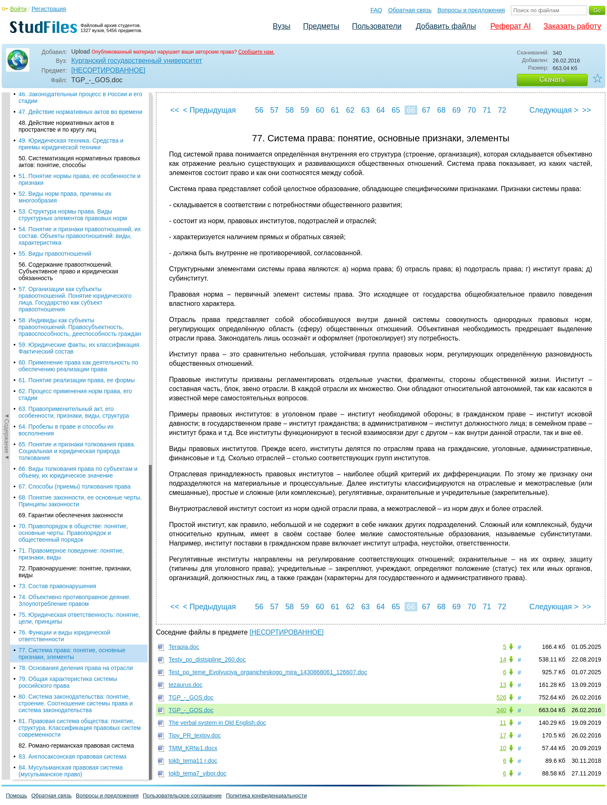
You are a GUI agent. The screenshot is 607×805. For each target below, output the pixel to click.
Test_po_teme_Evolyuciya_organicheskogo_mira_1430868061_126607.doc (268, 672)
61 (335, 110)
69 (456, 110)
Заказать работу (572, 26)
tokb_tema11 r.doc (193, 760)
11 (503, 722)
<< (174, 110)
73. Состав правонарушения (57, 194)
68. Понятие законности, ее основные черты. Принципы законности (80, 109)
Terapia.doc (184, 646)
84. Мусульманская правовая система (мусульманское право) (71, 379)
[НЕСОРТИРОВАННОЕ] (108, 70)
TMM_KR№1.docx (193, 748)
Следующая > (553, 110)
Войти (18, 8)
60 (320, 110)
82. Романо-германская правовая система (76, 353)
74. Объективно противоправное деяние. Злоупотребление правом (75, 208)
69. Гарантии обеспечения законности (71, 123)
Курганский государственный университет (136, 60)
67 (426, 110)
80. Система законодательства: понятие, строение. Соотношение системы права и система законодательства (76, 311)
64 (380, 110)
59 (305, 110)
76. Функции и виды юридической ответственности (64, 244)
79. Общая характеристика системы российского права (68, 290)
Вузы (281, 26)
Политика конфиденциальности (266, 795)
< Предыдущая (209, 110)
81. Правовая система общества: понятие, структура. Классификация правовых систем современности (80, 336)
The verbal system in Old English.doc (217, 722)
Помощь (16, 795)
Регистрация (49, 8)
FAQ (376, 10)
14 (503, 659)
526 (501, 697)
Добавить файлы (446, 26)
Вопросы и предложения (471, 10)
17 (503, 735)
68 (441, 110)
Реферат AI (510, 26)
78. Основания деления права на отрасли (76, 276)
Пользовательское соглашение (182, 795)
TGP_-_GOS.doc (191, 697)
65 (396, 110)
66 (411, 110)
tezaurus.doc (185, 684)
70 (471, 110)
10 (503, 748)
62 (350, 110)
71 (487, 110)
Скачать (552, 79)
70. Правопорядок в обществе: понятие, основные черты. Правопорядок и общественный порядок (73, 141)
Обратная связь (410, 10)
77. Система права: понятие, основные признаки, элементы (72, 261)
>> (586, 110)
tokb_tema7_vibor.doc (197, 773)
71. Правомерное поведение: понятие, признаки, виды (71, 162)
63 (365, 110)
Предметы (321, 26)
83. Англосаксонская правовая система (72, 364)
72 (502, 110)
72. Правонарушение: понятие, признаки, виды (75, 179)
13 (503, 684)
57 (274, 110)
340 (501, 710)
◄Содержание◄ (6, 240)
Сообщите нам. (256, 51)
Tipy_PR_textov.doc (195, 735)
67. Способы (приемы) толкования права (75, 94)
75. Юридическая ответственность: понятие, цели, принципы (79, 226)
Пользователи (376, 26)
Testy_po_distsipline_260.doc (207, 659)
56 (259, 110)
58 (289, 110)
